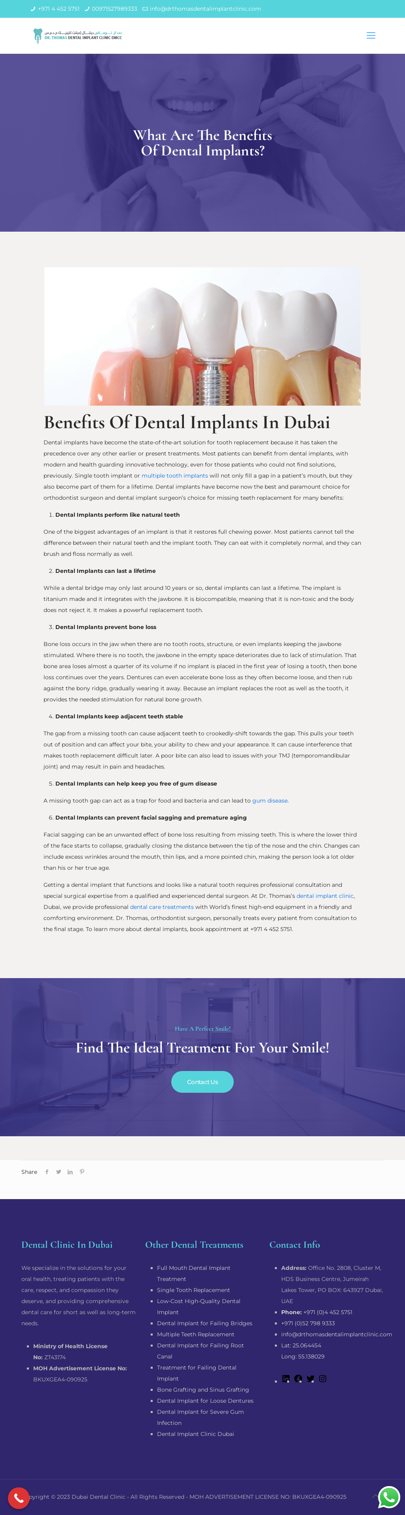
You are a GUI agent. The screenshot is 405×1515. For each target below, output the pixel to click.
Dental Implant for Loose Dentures (205, 1400)
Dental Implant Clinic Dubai (195, 1434)
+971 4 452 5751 (58, 8)
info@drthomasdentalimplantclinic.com (205, 8)
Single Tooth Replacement (193, 1290)
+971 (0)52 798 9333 (308, 1323)
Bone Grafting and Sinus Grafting (203, 1389)
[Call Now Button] (19, 1498)
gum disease (270, 800)
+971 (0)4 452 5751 (316, 1312)
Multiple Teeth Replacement (196, 1334)
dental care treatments (162, 907)
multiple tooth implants (175, 475)
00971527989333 (114, 8)
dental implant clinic (325, 895)
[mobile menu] (371, 35)
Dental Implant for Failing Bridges (204, 1323)
